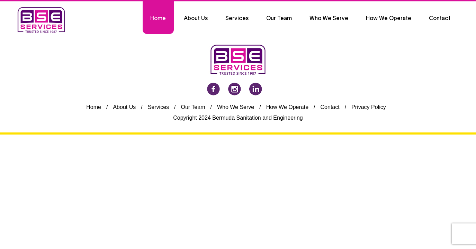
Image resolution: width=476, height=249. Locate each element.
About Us (124, 107)
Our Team (193, 107)
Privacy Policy (368, 107)
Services (158, 107)
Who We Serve (235, 107)
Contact (330, 107)
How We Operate (287, 107)
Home (93, 107)
